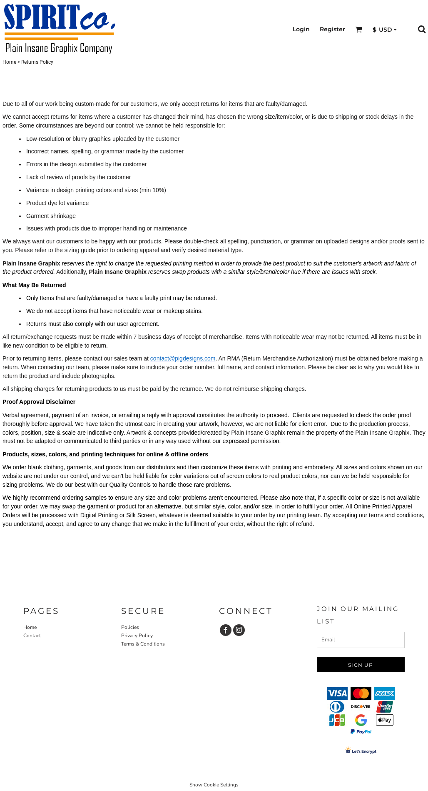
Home (9, 62)
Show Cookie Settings (214, 784)
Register (332, 29)
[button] (358, 29)
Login (301, 29)
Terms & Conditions (143, 644)
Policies (130, 627)
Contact (32, 635)
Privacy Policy (137, 635)
